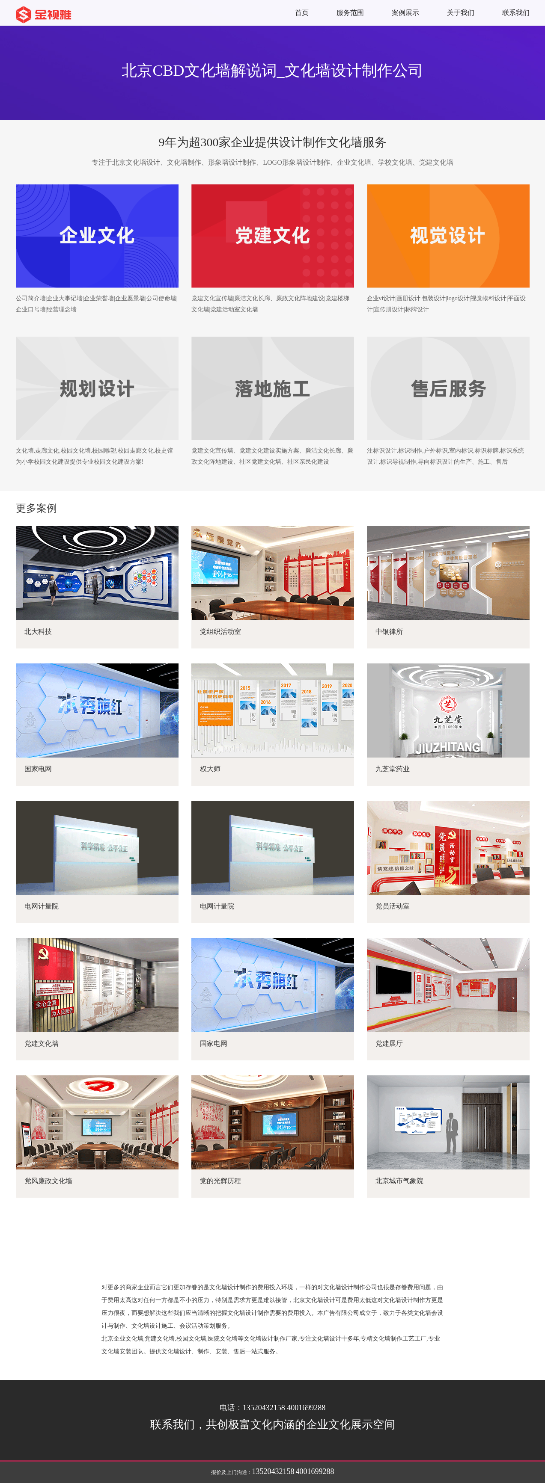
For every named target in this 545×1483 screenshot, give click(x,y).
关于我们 (460, 12)
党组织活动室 (220, 631)
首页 (302, 12)
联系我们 (516, 12)
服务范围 (350, 12)
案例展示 (405, 12)
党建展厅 (389, 1043)
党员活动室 (392, 906)
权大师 (210, 769)
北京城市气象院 (399, 1180)
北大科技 (38, 631)
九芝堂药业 (392, 769)
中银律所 (389, 631)
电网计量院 (41, 906)
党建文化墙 (41, 1043)
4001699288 (315, 1471)
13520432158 (273, 1471)
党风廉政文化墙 (48, 1180)
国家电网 (38, 769)
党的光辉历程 (220, 1180)
